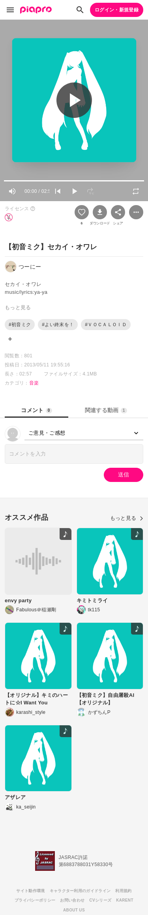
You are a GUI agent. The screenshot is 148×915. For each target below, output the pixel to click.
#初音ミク (20, 324)
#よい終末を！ (58, 324)
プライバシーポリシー (35, 900)
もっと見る (126, 518)
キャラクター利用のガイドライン (80, 891)
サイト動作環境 (30, 891)
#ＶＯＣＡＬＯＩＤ (106, 324)
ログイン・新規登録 (117, 10)
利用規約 (123, 891)
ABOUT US (74, 910)
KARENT (124, 900)
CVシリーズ (100, 900)
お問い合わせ (72, 900)
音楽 (34, 383)
